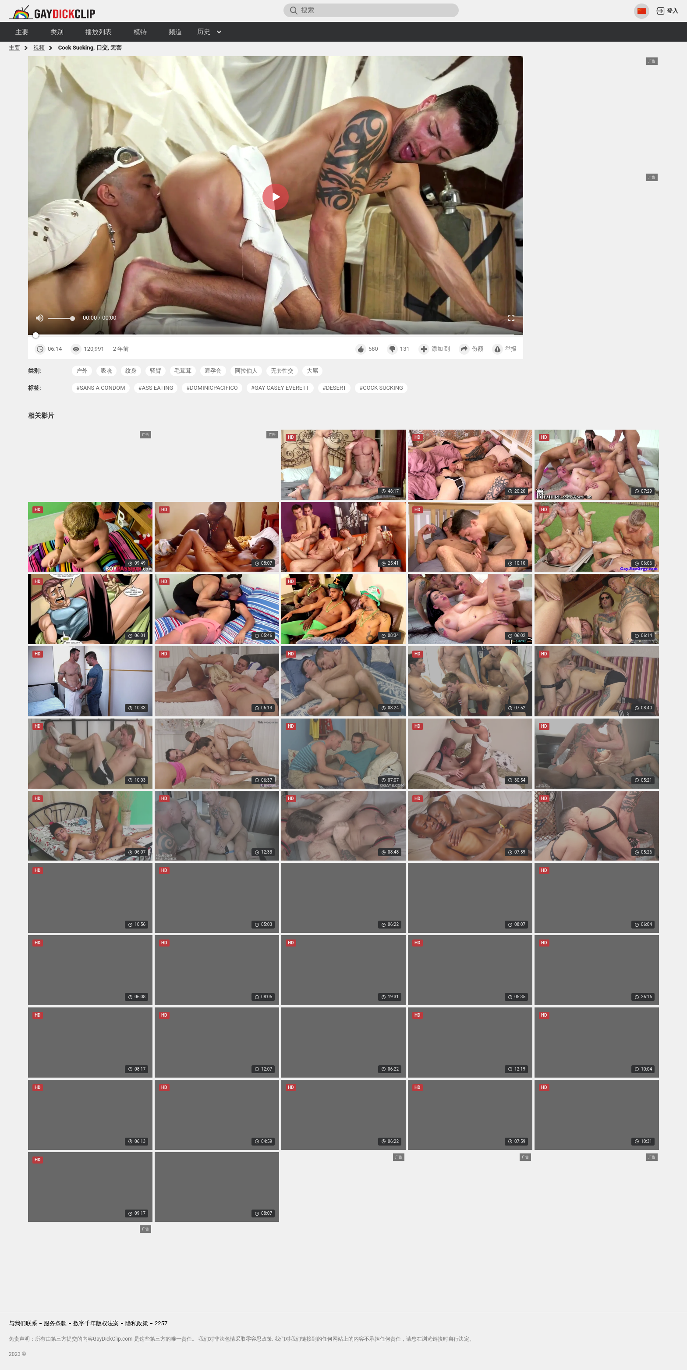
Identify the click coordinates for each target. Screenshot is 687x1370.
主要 (14, 47)
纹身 (131, 370)
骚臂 (155, 370)
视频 (39, 47)
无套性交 (282, 370)
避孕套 (213, 370)
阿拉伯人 (246, 370)
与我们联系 (23, 1323)
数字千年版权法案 (96, 1323)
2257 (161, 1323)
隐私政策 (136, 1323)
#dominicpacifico (212, 387)
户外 (82, 370)
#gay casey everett (280, 387)
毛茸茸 (182, 370)
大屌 (312, 370)
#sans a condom (100, 387)
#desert (334, 387)
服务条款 (55, 1323)
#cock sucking (381, 387)
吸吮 (106, 370)
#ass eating (156, 387)
